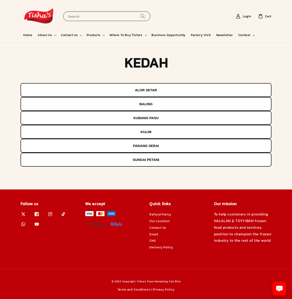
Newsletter (224, 35)
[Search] (143, 16)
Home (27, 35)
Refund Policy (160, 214)
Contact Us (69, 35)
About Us (45, 35)
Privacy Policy (164, 289)
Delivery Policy (161, 247)
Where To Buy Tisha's (126, 35)
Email (153, 234)
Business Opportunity (168, 35)
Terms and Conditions (134, 289)
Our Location (159, 221)
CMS (152, 240)
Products (94, 35)
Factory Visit (201, 35)
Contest (244, 35)
